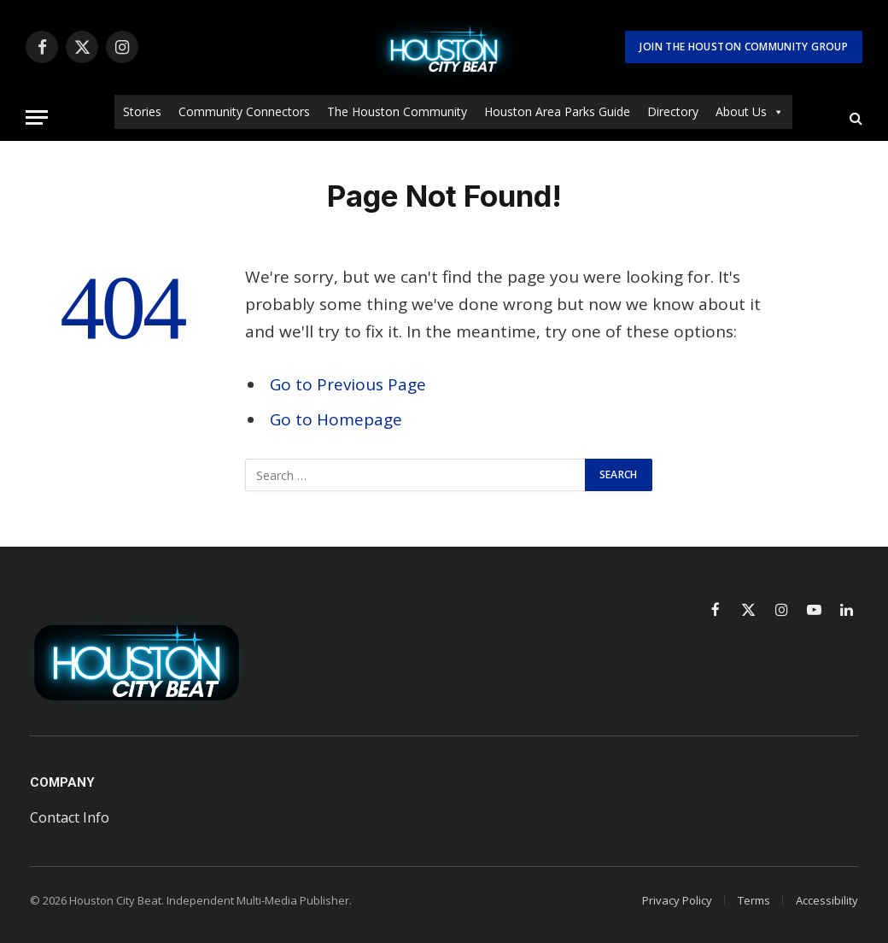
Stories (142, 111)
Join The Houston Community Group (744, 46)
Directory (672, 111)
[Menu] (37, 117)
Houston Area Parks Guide (557, 111)
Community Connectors (244, 111)
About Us (750, 112)
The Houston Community (397, 111)
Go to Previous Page (348, 384)
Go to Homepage (336, 419)
